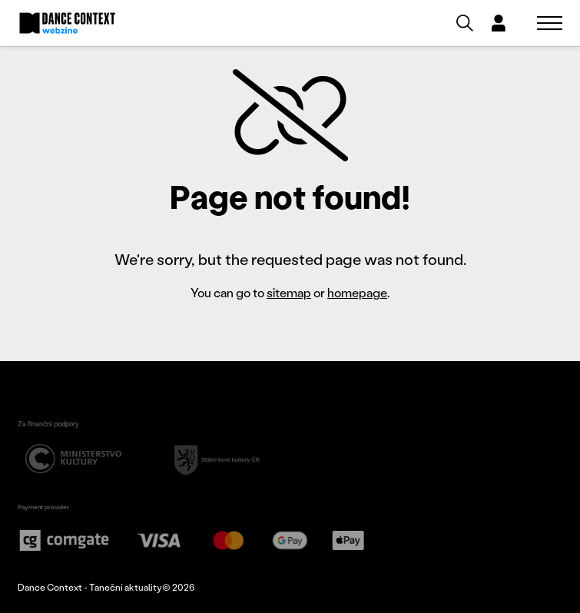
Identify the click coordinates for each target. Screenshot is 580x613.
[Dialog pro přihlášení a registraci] (498, 23)
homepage (357, 292)
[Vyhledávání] (465, 23)
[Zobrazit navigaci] (549, 23)
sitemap (289, 292)
